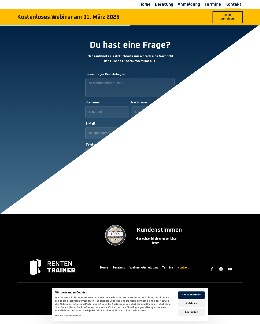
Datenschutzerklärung (68, 316)
